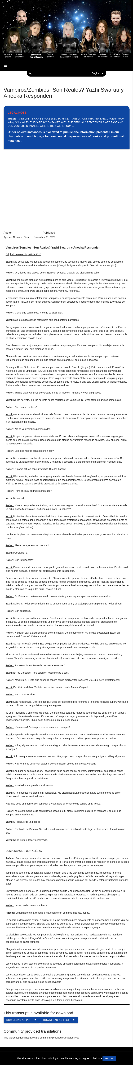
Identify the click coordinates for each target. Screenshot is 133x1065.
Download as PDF (21, 1020)
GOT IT (109, 1058)
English (97, 73)
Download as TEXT (59, 1020)
